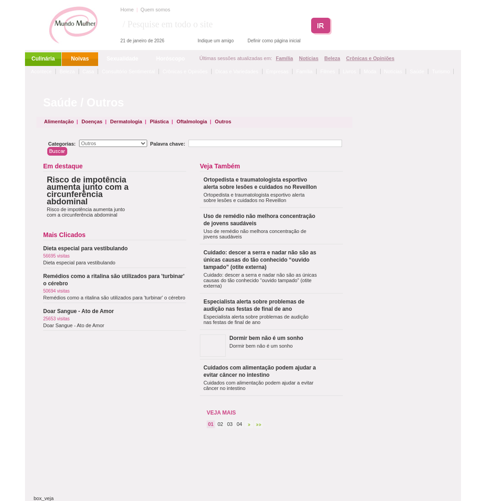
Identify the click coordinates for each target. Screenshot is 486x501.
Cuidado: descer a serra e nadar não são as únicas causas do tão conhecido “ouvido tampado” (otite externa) (259, 259)
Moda (370, 71)
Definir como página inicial (274, 40)
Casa (88, 71)
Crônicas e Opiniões (370, 58)
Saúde (417, 71)
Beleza (332, 58)
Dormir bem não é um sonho (266, 338)
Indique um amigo (216, 40)
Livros (349, 71)
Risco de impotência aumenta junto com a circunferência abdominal (88, 190)
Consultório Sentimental (128, 71)
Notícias (308, 58)
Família (284, 58)
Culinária (43, 59)
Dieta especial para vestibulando (85, 248)
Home (127, 9)
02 (220, 424)
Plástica (159, 121)
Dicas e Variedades (236, 71)
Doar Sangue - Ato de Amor (78, 311)
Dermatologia (126, 121)
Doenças (92, 121)
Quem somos (155, 9)
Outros (223, 121)
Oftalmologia (192, 121)
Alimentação (59, 121)
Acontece (41, 71)
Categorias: (62, 144)
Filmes (327, 71)
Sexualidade (122, 59)
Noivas (80, 59)
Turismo (441, 71)
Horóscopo (170, 59)
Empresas (277, 71)
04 (239, 424)
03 (230, 424)
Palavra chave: (167, 144)
